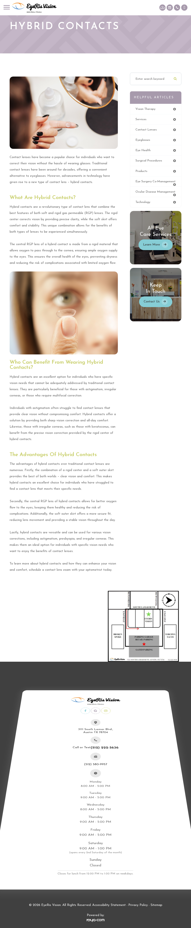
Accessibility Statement (109, 905)
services (140, 119)
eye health (143, 150)
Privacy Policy (138, 905)
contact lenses (146, 129)
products (141, 171)
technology (143, 205)
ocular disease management (155, 195)
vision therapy (145, 109)
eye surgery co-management (146, 183)
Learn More (151, 248)
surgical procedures (148, 160)
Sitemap (156, 905)
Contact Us (152, 305)
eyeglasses (142, 140)
